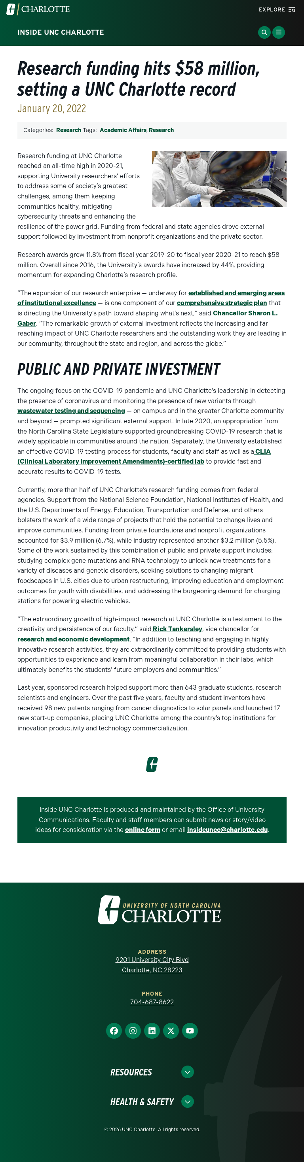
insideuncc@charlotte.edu (227, 830)
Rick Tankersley (177, 629)
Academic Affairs (123, 130)
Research (68, 130)
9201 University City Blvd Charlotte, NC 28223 (152, 965)
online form (142, 830)
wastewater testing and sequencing (71, 411)
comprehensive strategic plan (222, 303)
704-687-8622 (152, 1002)
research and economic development (73, 639)
